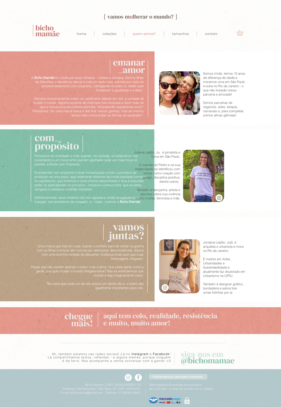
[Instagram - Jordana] (165, 287)
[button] (243, 32)
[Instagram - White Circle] (219, 197)
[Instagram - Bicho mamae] (128, 377)
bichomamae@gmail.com (86, 393)
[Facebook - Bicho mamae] (138, 377)
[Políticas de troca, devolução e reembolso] (178, 376)
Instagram (140, 354)
